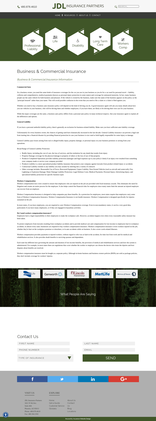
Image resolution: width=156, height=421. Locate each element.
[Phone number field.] (43, 350)
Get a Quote (54, 403)
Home (51, 400)
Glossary (53, 408)
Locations (71, 411)
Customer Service (56, 406)
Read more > (133, 319)
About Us (71, 400)
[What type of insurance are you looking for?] (45, 358)
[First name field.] (43, 343)
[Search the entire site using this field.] (128, 6)
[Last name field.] (109, 343)
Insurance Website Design (82, 419)
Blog (69, 408)
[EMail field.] (109, 350)
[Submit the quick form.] (111, 358)
